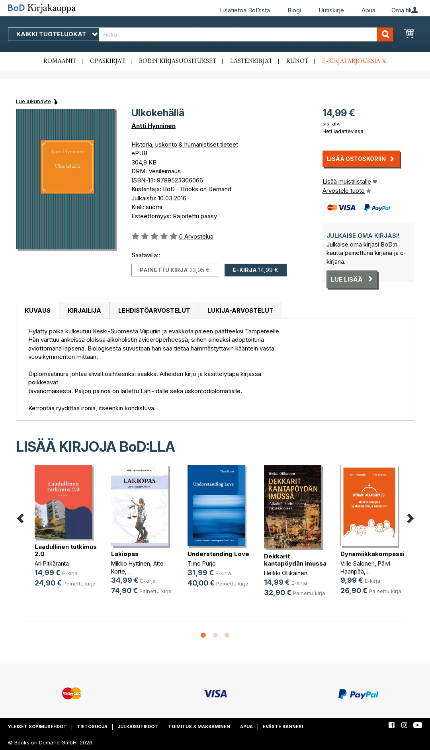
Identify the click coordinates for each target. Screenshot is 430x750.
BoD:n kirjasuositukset (177, 61)
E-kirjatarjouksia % (354, 61)
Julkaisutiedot (137, 726)
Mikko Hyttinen (130, 563)
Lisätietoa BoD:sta (245, 10)
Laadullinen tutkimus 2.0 (66, 550)
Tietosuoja (92, 726)
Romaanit (59, 61)
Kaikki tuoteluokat (57, 34)
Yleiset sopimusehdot (37, 726)
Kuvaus (38, 310)
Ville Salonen (357, 563)
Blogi (294, 10)
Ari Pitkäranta (52, 563)
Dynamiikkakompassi (372, 554)
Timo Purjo (202, 563)
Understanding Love (218, 554)
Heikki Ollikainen (285, 573)
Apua (368, 10)
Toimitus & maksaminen (199, 726)
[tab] (37, 310)
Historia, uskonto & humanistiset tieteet (184, 144)
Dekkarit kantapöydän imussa (295, 559)
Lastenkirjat (251, 61)
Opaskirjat (107, 61)
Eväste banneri (283, 726)
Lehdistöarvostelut (154, 310)
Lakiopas (125, 554)
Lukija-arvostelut (240, 310)
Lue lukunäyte (33, 101)
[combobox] (246, 34)
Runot (297, 61)
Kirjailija (84, 310)
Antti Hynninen (153, 125)
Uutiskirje (331, 10)
